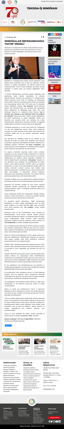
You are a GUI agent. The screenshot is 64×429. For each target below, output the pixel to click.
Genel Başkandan (37, 414)
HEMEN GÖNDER (54, 417)
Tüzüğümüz (6, 418)
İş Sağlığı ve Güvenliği (23, 415)
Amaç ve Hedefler (7, 413)
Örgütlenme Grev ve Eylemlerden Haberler (38, 419)
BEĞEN (8, 325)
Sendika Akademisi (23, 410)
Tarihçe (5, 410)
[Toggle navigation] (7, 29)
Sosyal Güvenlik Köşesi (24, 414)
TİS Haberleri (36, 416)
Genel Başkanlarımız (8, 411)
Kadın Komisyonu (37, 422)
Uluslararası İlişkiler (38, 421)
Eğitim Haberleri (37, 417)
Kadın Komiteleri (22, 413)
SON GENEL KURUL (8, 414)
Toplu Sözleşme (22, 411)
